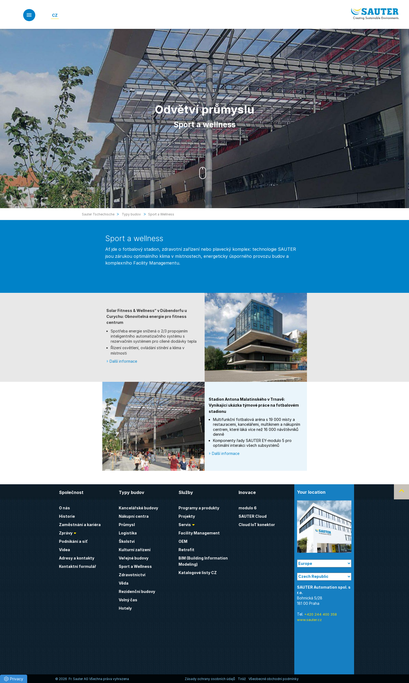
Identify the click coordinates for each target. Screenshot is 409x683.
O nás (64, 508)
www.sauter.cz (309, 619)
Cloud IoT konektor (257, 524)
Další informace (123, 361)
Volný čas (128, 600)
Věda (123, 583)
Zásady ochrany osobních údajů (210, 679)
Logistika (128, 533)
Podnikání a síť (73, 541)
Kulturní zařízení (135, 549)
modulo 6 (248, 508)
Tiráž (242, 679)
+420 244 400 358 (320, 614)
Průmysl (127, 524)
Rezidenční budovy (137, 591)
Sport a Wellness (135, 566)
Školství (127, 541)
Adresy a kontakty (76, 558)
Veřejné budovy (133, 558)
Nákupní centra (134, 516)
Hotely (125, 608)
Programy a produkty (199, 508)
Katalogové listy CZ (198, 572)
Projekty (187, 516)
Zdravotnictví (132, 574)
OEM (183, 541)
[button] (13, 679)
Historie (67, 516)
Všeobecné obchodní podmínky (274, 679)
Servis (185, 524)
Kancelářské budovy (138, 508)
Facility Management (199, 533)
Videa (64, 549)
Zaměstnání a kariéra (80, 524)
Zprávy (65, 533)
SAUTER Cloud (253, 516)
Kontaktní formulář (77, 566)
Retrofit (186, 549)
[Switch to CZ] (54, 15)
